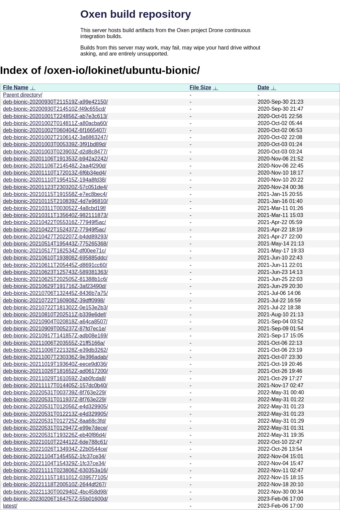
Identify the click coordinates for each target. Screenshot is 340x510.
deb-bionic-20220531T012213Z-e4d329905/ (55, 414)
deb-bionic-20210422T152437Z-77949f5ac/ (54, 229)
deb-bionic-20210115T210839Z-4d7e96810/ (55, 201)
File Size (200, 87)
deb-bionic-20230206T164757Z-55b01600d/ (55, 499)
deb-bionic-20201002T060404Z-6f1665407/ (54, 130)
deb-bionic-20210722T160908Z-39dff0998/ (54, 300)
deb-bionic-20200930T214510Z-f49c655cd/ (54, 109)
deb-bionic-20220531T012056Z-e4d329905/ (55, 406)
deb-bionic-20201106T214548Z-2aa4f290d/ (54, 166)
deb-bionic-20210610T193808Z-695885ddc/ (55, 258)
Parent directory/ (22, 95)
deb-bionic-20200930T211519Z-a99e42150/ (55, 102)
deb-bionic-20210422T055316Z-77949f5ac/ (54, 222)
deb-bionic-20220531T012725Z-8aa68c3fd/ (54, 421)
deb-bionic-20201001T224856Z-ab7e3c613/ (55, 116)
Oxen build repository (135, 14)
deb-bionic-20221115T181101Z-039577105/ (55, 477)
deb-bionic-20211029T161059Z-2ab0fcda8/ (54, 378)
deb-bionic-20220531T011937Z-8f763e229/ (54, 399)
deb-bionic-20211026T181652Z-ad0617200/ (55, 371)
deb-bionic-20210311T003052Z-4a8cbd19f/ (54, 208)
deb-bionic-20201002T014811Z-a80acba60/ (55, 123)
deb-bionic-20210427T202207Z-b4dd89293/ (55, 236)
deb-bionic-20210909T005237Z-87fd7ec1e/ (54, 328)
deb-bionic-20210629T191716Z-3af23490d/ (54, 286)
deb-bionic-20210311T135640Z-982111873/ (55, 215)
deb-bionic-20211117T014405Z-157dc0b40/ (55, 385)
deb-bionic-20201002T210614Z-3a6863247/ (55, 137)
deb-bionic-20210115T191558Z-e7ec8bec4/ (55, 194)
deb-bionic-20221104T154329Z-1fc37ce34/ (54, 463)
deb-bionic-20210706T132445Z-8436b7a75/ (55, 293)
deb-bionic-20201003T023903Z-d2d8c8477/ (55, 152)
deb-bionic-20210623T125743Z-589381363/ (55, 272)
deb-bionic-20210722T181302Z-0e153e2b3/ (55, 307)
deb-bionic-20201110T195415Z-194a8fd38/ (54, 180)
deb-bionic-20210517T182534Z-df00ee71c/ (54, 250)
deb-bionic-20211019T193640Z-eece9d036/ (55, 364)
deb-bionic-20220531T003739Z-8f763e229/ (54, 392)
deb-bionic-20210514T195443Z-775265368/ (55, 243)
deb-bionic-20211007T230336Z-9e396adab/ (55, 357)
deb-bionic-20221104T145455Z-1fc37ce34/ (54, 456)
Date (263, 87)
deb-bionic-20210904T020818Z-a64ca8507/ (55, 321)
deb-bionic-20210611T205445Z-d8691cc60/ (55, 265)
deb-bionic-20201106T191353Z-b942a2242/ (55, 159)
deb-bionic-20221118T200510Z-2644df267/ (54, 484)
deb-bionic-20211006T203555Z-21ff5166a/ (54, 343)
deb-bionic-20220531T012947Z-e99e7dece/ (55, 428)
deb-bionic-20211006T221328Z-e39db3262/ (55, 350)
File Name (15, 87)
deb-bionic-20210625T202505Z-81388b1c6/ (55, 279)
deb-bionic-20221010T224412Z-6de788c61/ (55, 442)
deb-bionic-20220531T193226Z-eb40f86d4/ (54, 435)
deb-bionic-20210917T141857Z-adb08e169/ (55, 335)
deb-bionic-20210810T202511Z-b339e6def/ (54, 314)
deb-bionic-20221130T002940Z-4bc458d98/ (55, 492)
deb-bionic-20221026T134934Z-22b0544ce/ (55, 449)
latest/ (10, 506)
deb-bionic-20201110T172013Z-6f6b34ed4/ (54, 173)
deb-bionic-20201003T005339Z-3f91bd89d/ (54, 144)
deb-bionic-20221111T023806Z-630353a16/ (55, 470)
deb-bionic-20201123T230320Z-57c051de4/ (55, 187)
